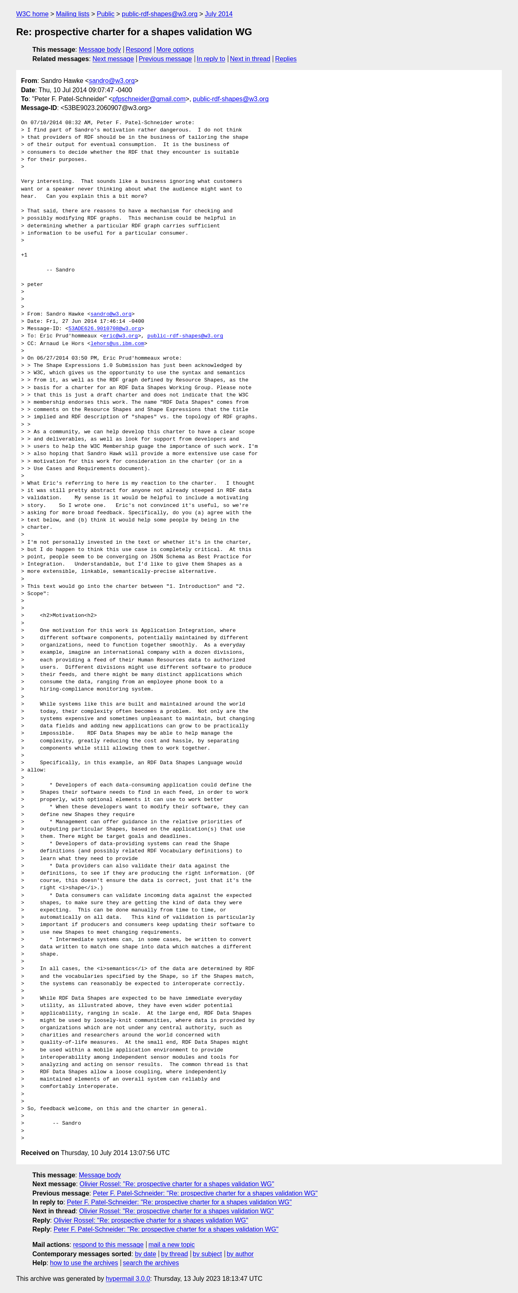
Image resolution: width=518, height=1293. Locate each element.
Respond (139, 49)
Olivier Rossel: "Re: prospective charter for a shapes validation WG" (177, 1184)
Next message (113, 58)
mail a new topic (172, 1244)
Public (106, 14)
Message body (100, 49)
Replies (286, 58)
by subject (207, 1254)
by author (240, 1254)
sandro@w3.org (112, 80)
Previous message (165, 58)
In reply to (211, 58)
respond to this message (108, 1244)
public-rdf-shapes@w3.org (159, 14)
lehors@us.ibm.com (117, 344)
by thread (174, 1254)
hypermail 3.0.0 (128, 1278)
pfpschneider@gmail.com (149, 98)
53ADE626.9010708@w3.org (104, 329)
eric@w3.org (120, 336)
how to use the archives (84, 1262)
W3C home (32, 14)
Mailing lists (72, 14)
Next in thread (250, 58)
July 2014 (219, 14)
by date (145, 1254)
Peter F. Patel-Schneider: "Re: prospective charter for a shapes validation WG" (205, 1193)
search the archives (151, 1262)
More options (175, 49)
